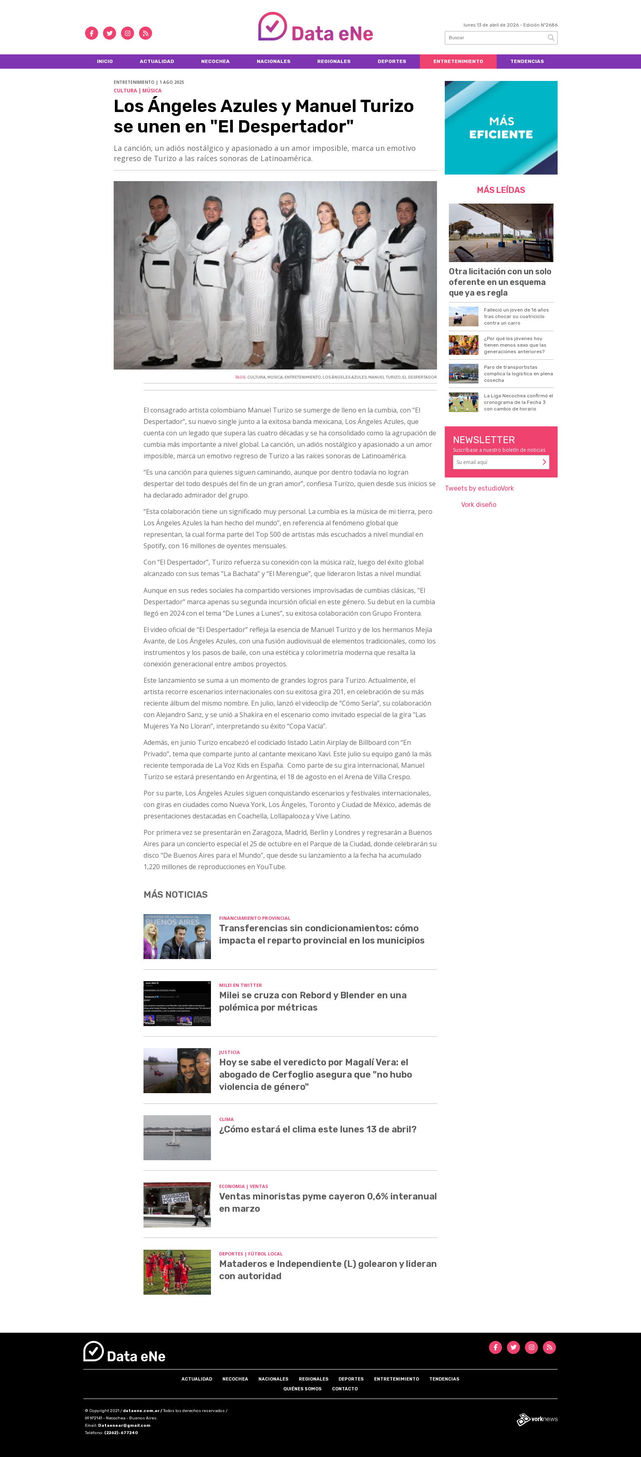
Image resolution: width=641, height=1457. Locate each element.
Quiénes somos (302, 1389)
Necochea (215, 61)
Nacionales (274, 61)
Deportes (392, 61)
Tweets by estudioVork (479, 488)
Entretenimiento (458, 61)
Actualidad (157, 61)
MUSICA (275, 377)
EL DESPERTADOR (419, 377)
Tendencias (527, 61)
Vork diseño (478, 505)
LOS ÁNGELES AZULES (345, 377)
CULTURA (256, 377)
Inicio (105, 61)
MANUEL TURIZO (384, 377)
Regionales (334, 61)
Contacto (345, 1389)
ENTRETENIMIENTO (303, 377)
